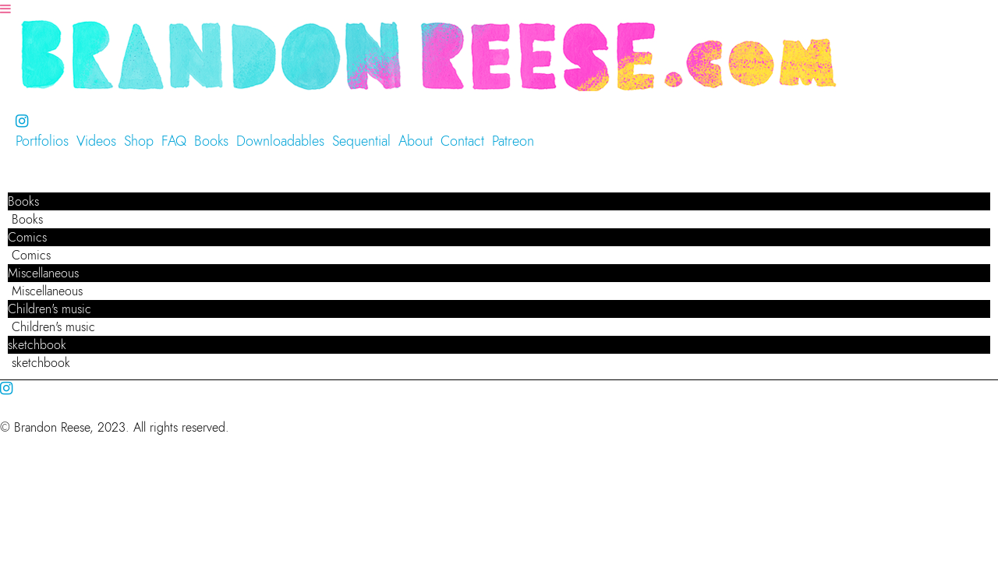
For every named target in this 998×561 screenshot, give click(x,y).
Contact (462, 141)
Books (211, 141)
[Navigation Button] (5, 9)
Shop (139, 141)
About (415, 141)
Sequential (361, 141)
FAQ (173, 141)
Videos (96, 141)
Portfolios (42, 141)
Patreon (513, 141)
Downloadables (280, 141)
